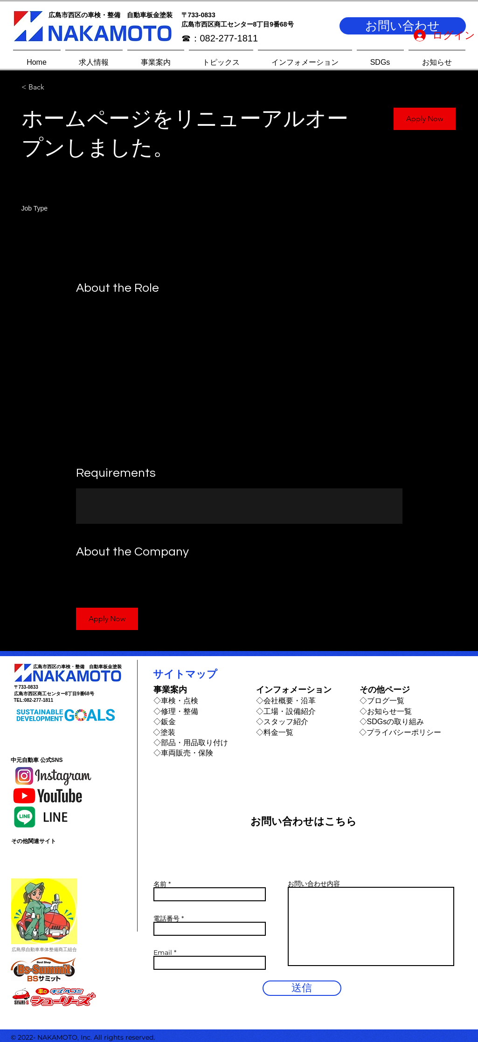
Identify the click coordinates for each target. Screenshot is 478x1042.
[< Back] (54, 87)
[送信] (302, 988)
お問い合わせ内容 (314, 883)
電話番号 (166, 918)
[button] (402, 26)
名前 (159, 884)
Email (162, 952)
